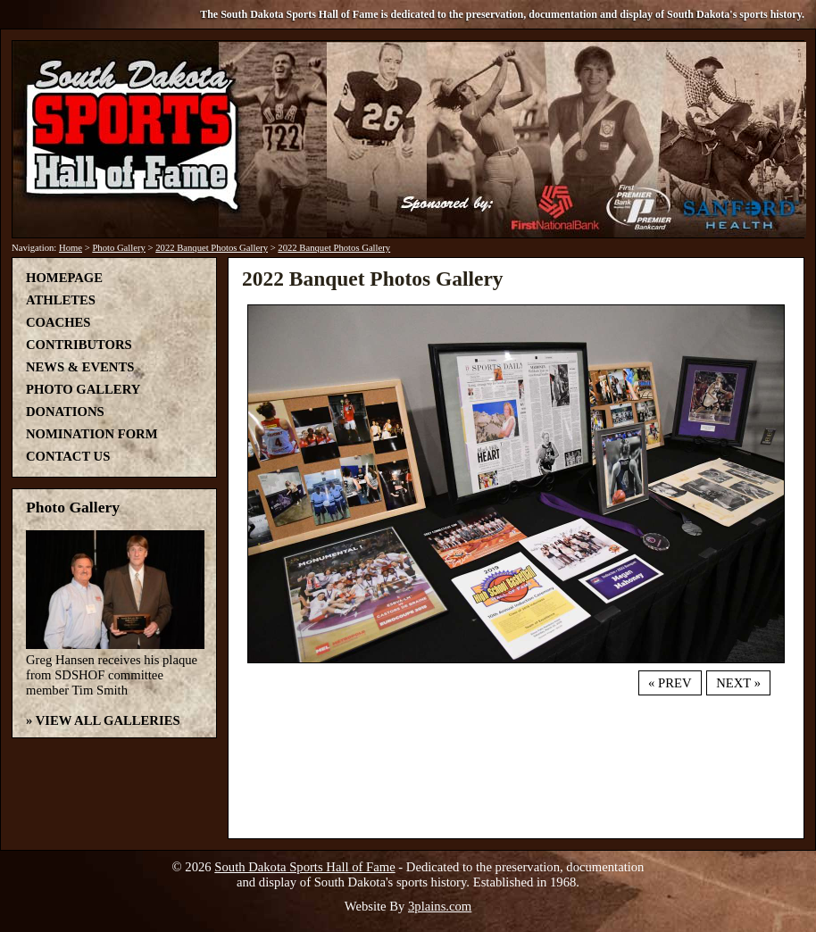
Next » (738, 683)
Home (70, 248)
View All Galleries (108, 720)
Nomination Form (92, 434)
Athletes (61, 300)
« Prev (669, 683)
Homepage (64, 277)
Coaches (58, 322)
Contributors (79, 344)
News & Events (80, 367)
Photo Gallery (119, 248)
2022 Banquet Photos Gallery (211, 248)
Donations (65, 411)
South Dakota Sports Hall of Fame (304, 867)
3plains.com (439, 906)
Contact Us (68, 456)
